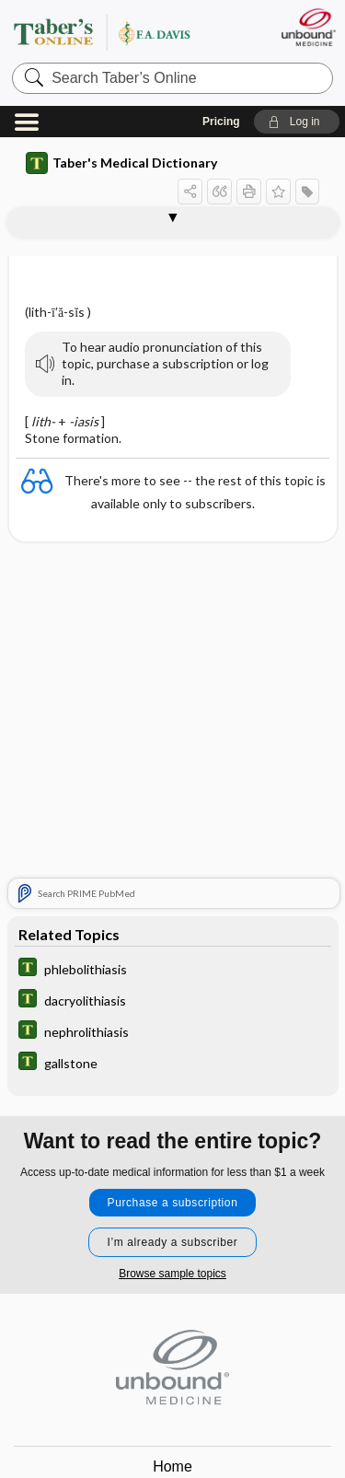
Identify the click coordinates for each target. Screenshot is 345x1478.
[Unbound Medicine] (308, 27)
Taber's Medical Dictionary (121, 163)
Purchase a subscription (173, 1202)
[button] (296, 122)
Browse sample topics (172, 1273)
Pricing (221, 121)
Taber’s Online (124, 31)
